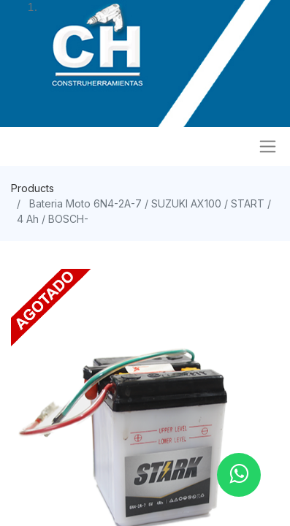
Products (32, 188)
